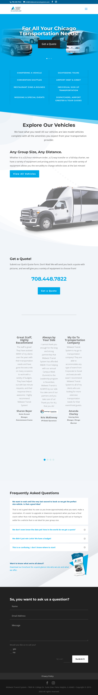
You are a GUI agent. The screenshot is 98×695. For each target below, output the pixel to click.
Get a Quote (49, 44)
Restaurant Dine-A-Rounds (29, 87)
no (12, 652)
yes (13, 649)
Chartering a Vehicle (29, 73)
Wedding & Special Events (29, 97)
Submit (80, 659)
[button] (45, 460)
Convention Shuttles (29, 80)
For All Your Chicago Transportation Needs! (49, 31)
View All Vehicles (24, 174)
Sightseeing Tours (68, 73)
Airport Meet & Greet (68, 80)
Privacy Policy (48, 676)
